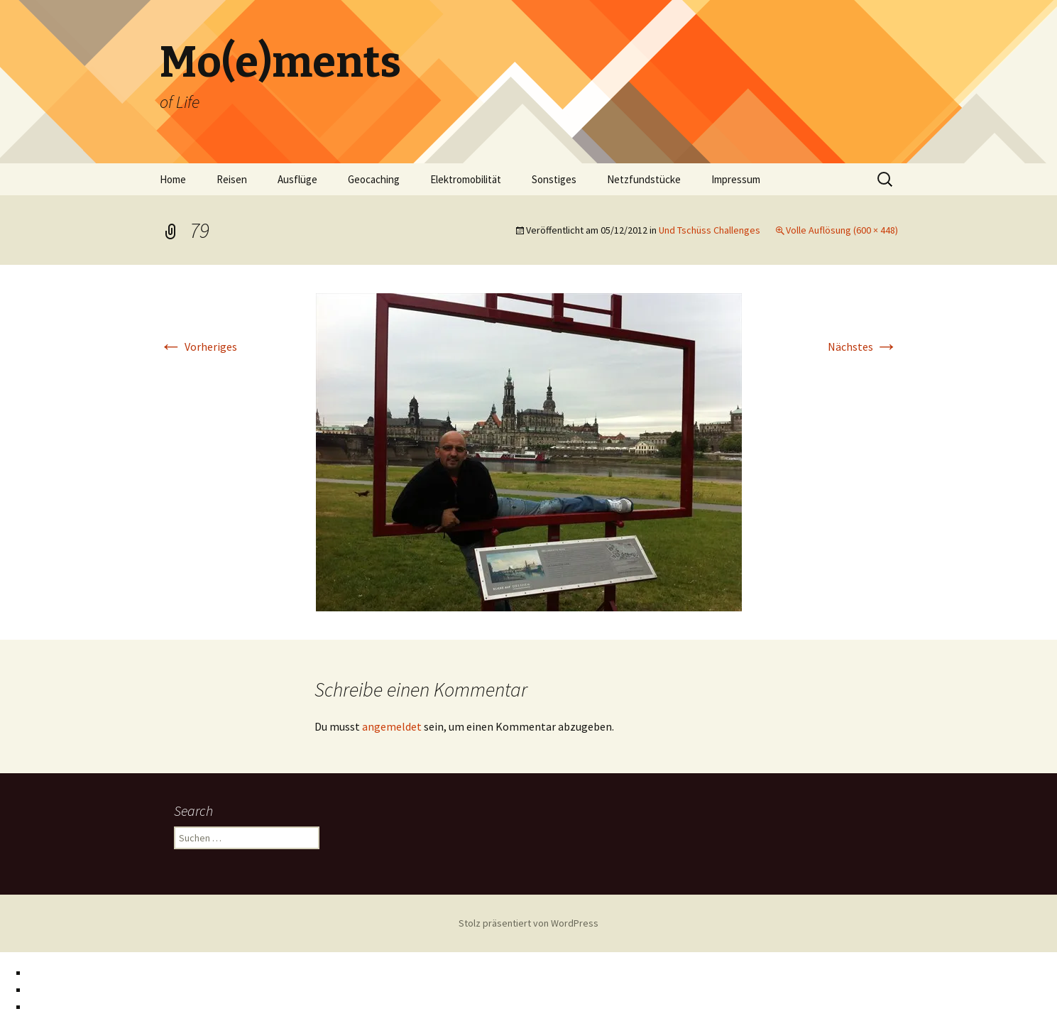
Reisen (232, 179)
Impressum (735, 179)
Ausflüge (297, 179)
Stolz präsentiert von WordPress (528, 923)
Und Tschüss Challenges (709, 230)
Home (173, 179)
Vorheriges (198, 346)
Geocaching (374, 179)
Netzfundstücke (644, 179)
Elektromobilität (465, 179)
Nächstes (863, 346)
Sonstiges (554, 179)
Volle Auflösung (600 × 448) (842, 230)
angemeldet (392, 726)
